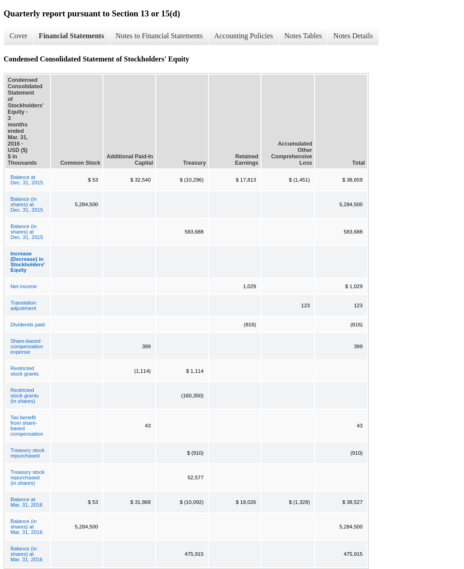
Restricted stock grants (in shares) (24, 395)
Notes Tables (303, 36)
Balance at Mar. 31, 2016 (26, 502)
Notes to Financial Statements (159, 36)
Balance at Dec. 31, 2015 (26, 179)
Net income (23, 286)
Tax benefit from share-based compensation (26, 426)
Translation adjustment (23, 305)
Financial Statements (71, 36)
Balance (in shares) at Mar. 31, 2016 (26, 526)
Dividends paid (27, 324)
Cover (18, 36)
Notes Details (353, 36)
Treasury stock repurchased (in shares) (27, 477)
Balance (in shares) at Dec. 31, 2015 (26, 204)
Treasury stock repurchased (27, 452)
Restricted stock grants (24, 371)
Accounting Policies (243, 36)
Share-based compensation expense (26, 346)
